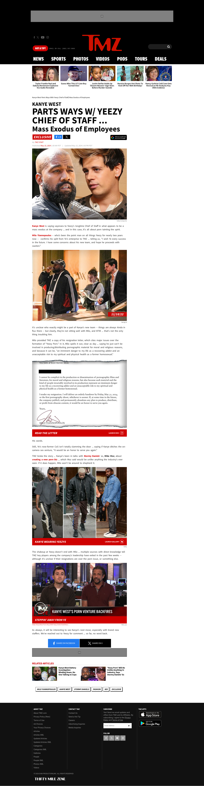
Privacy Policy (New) (42, 717)
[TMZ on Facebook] (34, 37)
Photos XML (38, 764)
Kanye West (64, 689)
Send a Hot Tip (74, 717)
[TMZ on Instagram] (47, 37)
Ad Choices (38, 724)
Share (63, 643)
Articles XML (39, 735)
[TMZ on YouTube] (117, 738)
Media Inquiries (75, 728)
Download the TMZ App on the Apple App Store (150, 714)
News (38, 59)
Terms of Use (39, 720)
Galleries (37, 753)
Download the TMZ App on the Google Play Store (150, 723)
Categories (38, 746)
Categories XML (40, 749)
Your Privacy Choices (42, 728)
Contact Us (73, 713)
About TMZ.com (40, 713)
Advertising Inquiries (77, 724)
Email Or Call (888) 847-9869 (62, 49)
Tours (141, 59)
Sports (58, 59)
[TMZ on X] (38, 37)
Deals (160, 59)
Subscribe (129, 725)
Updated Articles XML (42, 742)
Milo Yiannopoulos (46, 689)
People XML (38, 760)
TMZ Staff (39, 142)
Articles (37, 731)
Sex (106, 689)
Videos (102, 59)
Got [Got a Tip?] (40, 48)
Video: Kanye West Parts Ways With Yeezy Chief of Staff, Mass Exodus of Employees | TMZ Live (51, 625)
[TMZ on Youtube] (42, 37)
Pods (122, 59)
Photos (80, 59)
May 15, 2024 (45, 145)
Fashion (97, 689)
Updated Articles (40, 739)
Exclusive (116, 689)
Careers (72, 720)
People (36, 757)
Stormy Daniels (81, 689)
